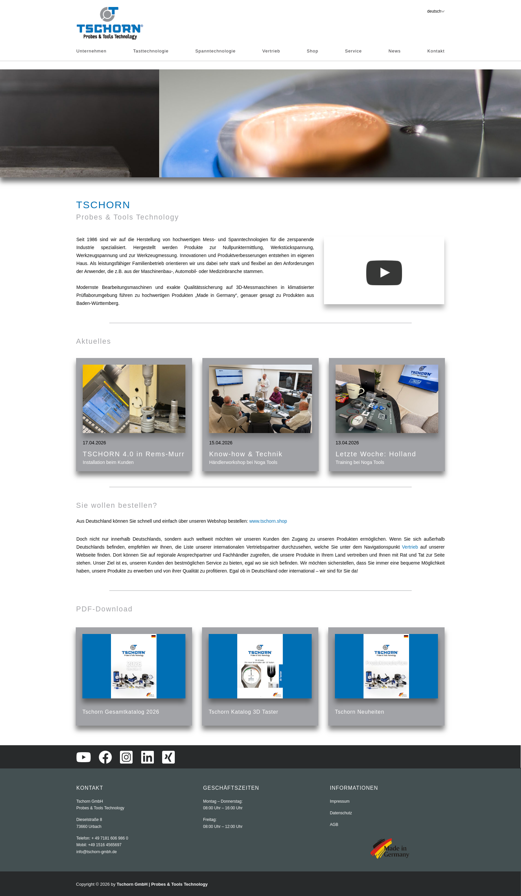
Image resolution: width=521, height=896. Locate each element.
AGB (334, 824)
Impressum (340, 801)
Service (353, 50)
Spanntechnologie (215, 50)
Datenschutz (341, 813)
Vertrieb (271, 50)
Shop (312, 50)
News (394, 50)
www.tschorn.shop (268, 521)
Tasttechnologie (151, 50)
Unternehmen (91, 50)
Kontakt (436, 50)
